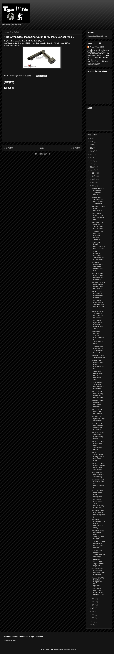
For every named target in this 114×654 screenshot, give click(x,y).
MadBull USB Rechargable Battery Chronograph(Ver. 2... (98, 364)
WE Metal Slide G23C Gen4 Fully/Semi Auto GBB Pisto (98, 572)
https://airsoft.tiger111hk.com (97, 36)
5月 (93, 605)
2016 (92, 157)
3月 (93, 611)
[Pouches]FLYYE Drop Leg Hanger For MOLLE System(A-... (98, 582)
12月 (94, 173)
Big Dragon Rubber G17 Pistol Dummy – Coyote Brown (98, 245)
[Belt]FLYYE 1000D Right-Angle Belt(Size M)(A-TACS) (98, 563)
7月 (93, 599)
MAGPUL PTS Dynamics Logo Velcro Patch (98, 419)
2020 (92, 145)
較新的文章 (8, 148)
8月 (93, 186)
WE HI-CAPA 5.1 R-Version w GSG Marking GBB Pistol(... (98, 294)
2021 (92, 142)
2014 (92, 164)
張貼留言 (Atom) (44, 154)
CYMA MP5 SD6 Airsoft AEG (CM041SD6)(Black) (98, 436)
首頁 (42, 148)
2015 (92, 161)
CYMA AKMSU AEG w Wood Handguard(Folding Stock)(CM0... (98, 457)
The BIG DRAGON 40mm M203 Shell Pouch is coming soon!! (98, 255)
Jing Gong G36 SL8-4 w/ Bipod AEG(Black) (98, 475)
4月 (93, 608)
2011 (92, 622)
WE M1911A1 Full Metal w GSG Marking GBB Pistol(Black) (98, 285)
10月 (94, 179)
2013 (92, 167)
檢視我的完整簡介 (94, 64)
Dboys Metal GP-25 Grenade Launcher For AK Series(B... (98, 314)
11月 (94, 176)
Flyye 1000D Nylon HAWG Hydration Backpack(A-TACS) (97, 324)
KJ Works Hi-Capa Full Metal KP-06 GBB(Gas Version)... (98, 545)
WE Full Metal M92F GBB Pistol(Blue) (97, 411)
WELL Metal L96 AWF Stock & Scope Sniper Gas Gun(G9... (98, 225)
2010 (92, 625)
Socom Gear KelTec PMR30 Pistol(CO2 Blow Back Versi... (98, 375)
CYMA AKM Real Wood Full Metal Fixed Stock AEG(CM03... (98, 466)
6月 (93, 602)
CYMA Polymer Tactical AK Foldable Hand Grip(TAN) (98, 385)
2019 (92, 148)
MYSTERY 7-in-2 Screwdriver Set (98, 356)
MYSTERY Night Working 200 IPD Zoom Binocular (98, 403)
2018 (92, 151)
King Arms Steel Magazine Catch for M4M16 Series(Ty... (97, 235)
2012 (92, 170)
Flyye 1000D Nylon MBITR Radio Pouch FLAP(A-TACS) (98, 592)
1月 (93, 618)
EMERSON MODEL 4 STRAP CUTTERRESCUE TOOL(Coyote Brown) (98, 337)
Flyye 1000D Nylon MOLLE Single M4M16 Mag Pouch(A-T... (98, 304)
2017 (92, 154)
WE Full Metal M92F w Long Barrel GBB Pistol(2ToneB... (98, 394)
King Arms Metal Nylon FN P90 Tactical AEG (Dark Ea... (97, 349)
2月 (93, 615)
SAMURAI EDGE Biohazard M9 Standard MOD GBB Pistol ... (98, 427)
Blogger (73, 649)
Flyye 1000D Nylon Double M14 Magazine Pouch (98, 216)
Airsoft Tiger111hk (97, 47)
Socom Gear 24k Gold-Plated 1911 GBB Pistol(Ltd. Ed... (98, 191)
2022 (92, 138)
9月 (93, 182)
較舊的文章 (75, 148)
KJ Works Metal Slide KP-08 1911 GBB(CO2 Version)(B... (98, 554)
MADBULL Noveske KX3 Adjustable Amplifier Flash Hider (98, 266)
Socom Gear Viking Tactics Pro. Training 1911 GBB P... (98, 200)
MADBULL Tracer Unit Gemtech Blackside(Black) (98, 514)
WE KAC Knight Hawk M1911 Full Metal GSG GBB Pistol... (98, 276)
